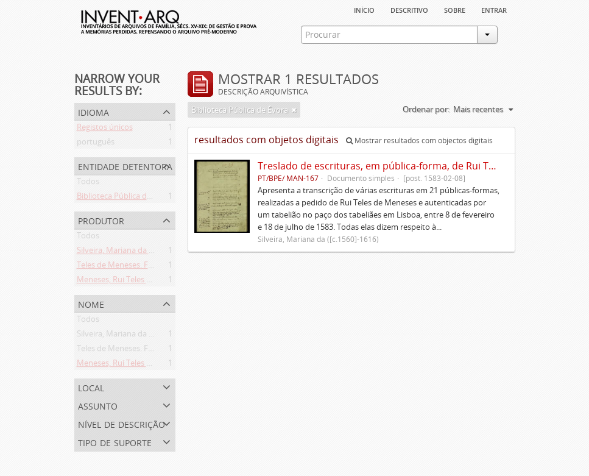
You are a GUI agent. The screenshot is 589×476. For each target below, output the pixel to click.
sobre (454, 9)
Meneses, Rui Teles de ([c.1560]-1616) (143, 281)
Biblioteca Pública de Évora (125, 198)
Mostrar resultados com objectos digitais (419, 140)
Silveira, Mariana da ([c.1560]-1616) (138, 252)
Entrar (494, 9)
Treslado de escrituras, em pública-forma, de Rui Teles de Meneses (411, 165)
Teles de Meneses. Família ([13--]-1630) (145, 266)
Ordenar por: (426, 109)
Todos (88, 183)
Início (364, 9)
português (96, 143)
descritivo (409, 9)
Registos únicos (105, 129)
